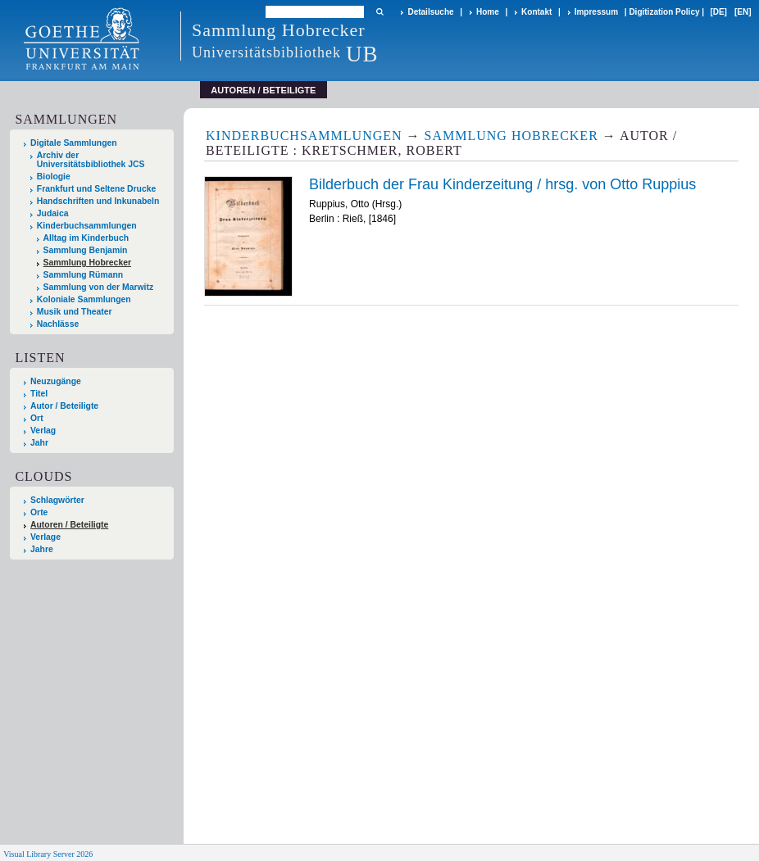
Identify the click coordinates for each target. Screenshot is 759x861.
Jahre (41, 549)
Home (487, 11)
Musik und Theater (74, 311)
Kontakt (536, 11)
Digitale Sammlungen (73, 142)
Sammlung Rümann (83, 274)
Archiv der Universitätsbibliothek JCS (91, 160)
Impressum (596, 11)
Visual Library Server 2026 (48, 854)
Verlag (43, 430)
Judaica (53, 213)
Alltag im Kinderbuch (86, 237)
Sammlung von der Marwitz (98, 287)
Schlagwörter (57, 500)
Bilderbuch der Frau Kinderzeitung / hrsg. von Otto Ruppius (502, 184)
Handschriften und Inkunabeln (98, 201)
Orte (39, 512)
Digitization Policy (664, 11)
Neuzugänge (55, 381)
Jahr (39, 442)
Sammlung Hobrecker (87, 262)
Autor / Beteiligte (64, 405)
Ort (36, 418)
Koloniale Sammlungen (84, 299)
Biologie (53, 176)
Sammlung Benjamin (85, 250)
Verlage (45, 537)
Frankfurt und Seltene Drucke (97, 188)
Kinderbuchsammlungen (87, 225)
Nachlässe (58, 324)
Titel (39, 393)
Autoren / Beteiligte (69, 524)
